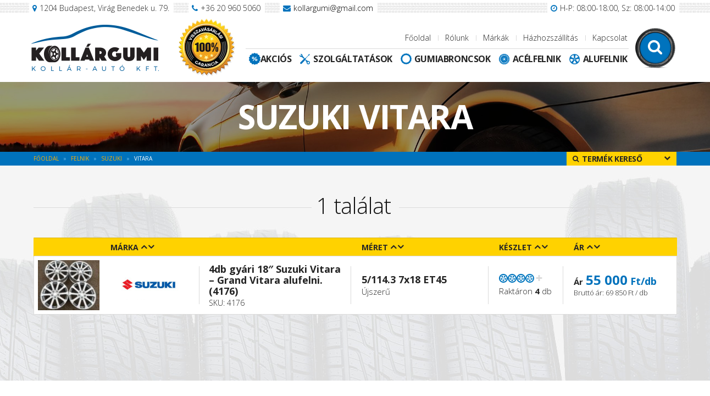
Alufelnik (605, 59)
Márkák (496, 37)
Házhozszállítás (550, 37)
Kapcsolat (610, 37)
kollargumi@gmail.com (333, 8)
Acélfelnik (537, 59)
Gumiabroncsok (452, 58)
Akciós (276, 59)
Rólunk (457, 37)
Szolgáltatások (352, 58)
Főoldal (418, 37)
